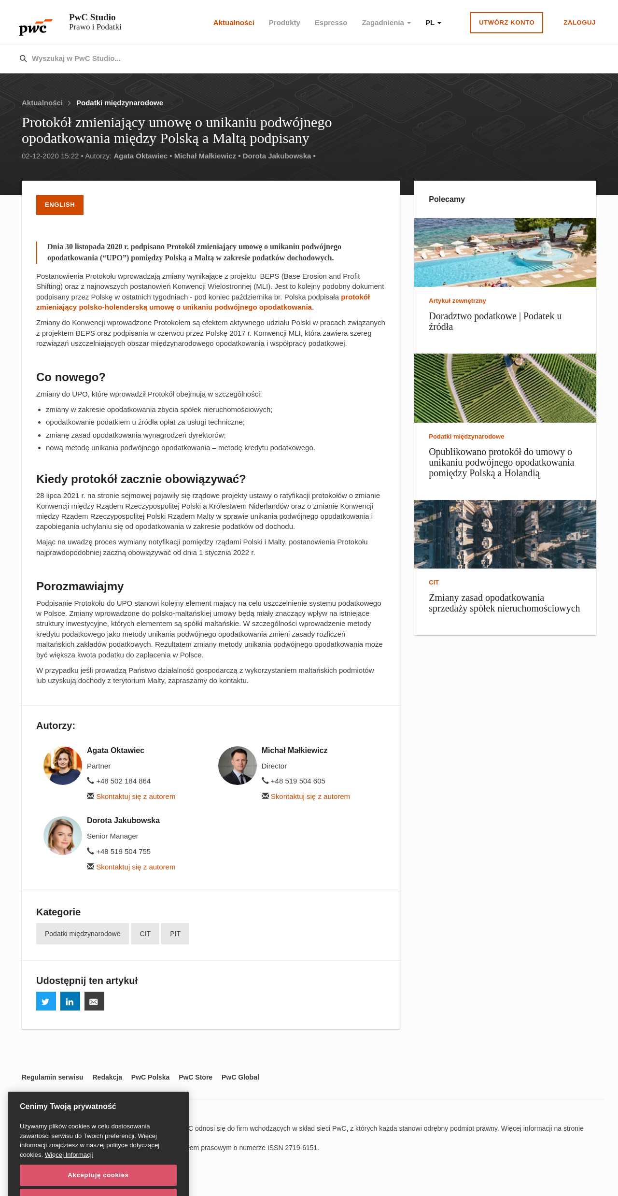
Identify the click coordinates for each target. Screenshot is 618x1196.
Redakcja (107, 1077)
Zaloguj (579, 22)
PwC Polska (150, 1077)
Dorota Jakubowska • (279, 156)
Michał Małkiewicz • (207, 156)
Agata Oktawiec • (142, 156)
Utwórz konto (506, 22)
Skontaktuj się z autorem (131, 796)
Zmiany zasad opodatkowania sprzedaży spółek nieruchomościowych (504, 602)
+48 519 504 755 (119, 851)
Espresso (331, 22)
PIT (175, 934)
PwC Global (240, 1077)
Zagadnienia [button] (386, 22)
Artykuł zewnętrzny (457, 300)
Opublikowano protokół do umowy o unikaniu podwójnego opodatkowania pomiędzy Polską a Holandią (501, 462)
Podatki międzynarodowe (119, 103)
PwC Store (195, 1077)
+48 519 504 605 (293, 781)
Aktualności (233, 22)
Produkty (284, 22)
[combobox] (288, 58)
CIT (145, 934)
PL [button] (433, 22)
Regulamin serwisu (53, 1077)
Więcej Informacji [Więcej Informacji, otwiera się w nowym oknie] (69, 1174)
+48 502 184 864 (119, 781)
